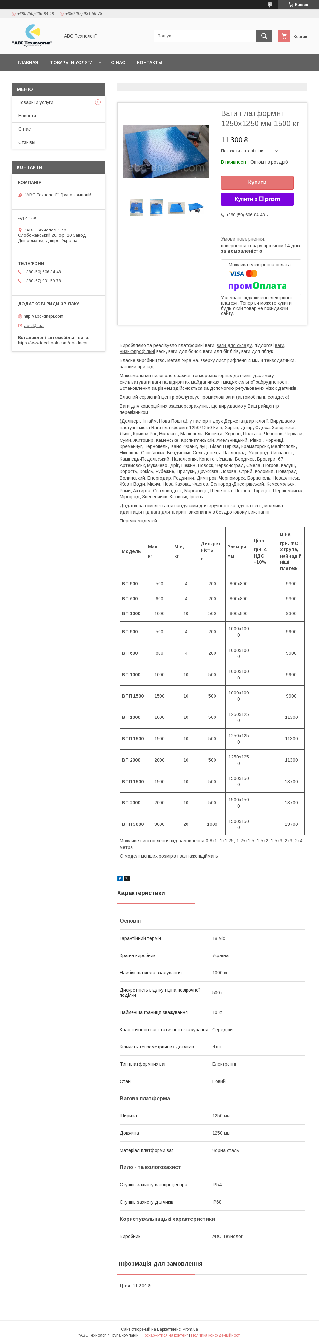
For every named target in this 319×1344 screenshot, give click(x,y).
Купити (257, 182)
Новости (27, 115)
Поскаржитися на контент (165, 1335)
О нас (118, 62)
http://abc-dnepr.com (43, 316)
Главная (28, 62)
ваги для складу (234, 345)
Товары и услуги (71, 62)
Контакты (149, 62)
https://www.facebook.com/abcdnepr (53, 342)
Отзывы (26, 142)
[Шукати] (264, 36)
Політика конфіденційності (216, 1335)
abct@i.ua (34, 325)
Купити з (257, 199)
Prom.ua (190, 1329)
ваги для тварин (168, 512)
